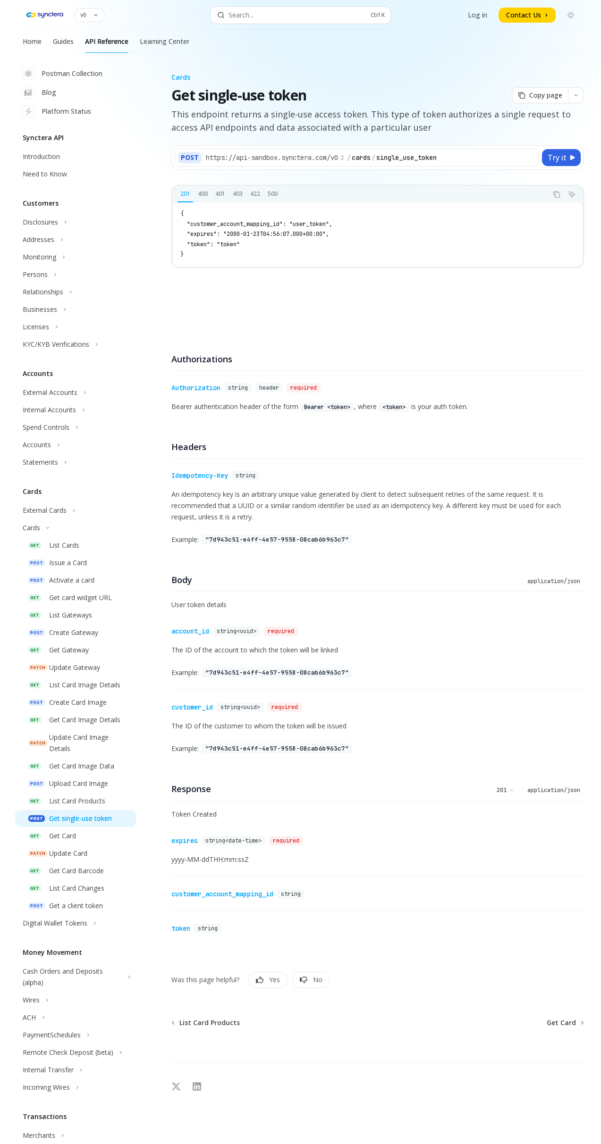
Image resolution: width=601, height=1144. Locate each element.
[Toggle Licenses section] (75, 326)
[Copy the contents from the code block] (556, 194)
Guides (63, 45)
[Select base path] (275, 157)
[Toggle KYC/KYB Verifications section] (75, 344)
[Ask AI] (572, 194)
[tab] (185, 194)
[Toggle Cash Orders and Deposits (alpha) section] (75, 977)
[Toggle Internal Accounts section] (75, 409)
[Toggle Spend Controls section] (75, 427)
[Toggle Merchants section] (75, 1135)
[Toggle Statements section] (75, 462)
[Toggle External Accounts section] (75, 392)
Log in (477, 14)
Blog (39, 92)
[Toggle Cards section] (75, 527)
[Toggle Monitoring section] (75, 257)
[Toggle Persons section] (75, 274)
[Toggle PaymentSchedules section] (75, 1035)
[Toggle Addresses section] (75, 239)
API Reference (106, 45)
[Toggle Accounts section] (75, 444)
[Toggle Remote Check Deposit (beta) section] (75, 1052)
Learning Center (164, 45)
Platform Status (57, 111)
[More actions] (576, 95)
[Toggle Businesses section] (75, 309)
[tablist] (360, 194)
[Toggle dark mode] (570, 15)
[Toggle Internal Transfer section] (75, 1069)
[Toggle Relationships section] (75, 292)
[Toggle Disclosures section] (75, 222)
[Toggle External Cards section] (75, 510)
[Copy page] (540, 95)
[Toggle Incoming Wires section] (75, 1087)
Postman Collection (62, 73)
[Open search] (301, 15)
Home (32, 45)
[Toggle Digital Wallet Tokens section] (75, 923)
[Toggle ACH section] (75, 1017)
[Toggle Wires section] (75, 1000)
